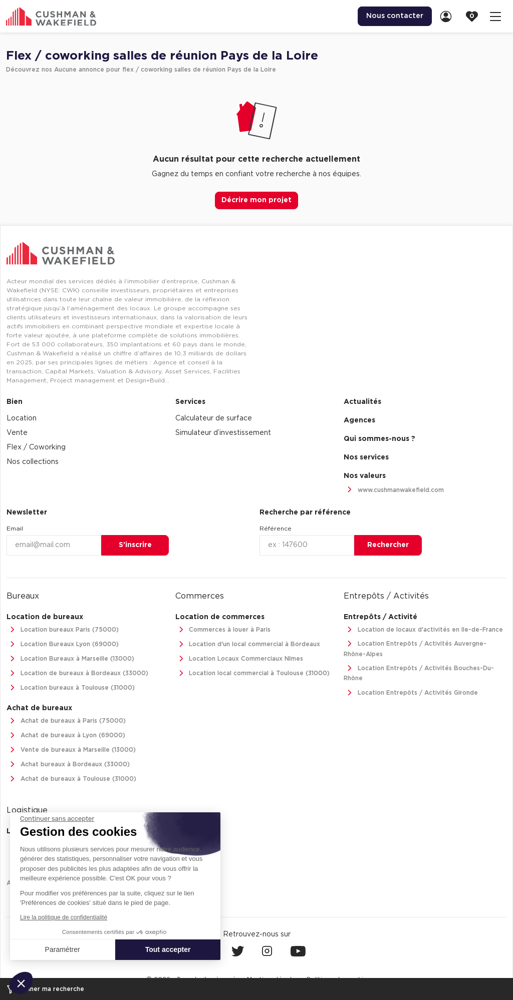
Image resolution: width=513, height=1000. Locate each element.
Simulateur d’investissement (223, 432)
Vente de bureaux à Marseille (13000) (71, 750)
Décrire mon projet (256, 200)
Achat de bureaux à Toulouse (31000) (71, 779)
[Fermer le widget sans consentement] (57, 819)
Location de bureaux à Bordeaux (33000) (77, 673)
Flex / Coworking (36, 447)
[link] (449, 16)
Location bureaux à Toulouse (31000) (71, 688)
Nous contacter (394, 16)
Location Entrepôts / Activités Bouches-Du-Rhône (419, 672)
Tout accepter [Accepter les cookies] (168, 949)
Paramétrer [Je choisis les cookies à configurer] (62, 949)
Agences (359, 420)
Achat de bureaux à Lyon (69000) (66, 735)
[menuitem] (395, 16)
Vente (17, 432)
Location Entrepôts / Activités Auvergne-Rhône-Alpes (415, 648)
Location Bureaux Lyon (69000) (63, 644)
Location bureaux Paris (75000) (63, 630)
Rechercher (388, 545)
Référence (276, 529)
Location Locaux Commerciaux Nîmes (239, 659)
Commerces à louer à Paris (223, 630)
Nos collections (33, 461)
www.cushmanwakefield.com (394, 490)
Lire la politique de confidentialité (63, 917)
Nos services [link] (366, 457)
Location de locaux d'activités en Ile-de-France (423, 630)
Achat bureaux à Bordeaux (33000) (68, 764)
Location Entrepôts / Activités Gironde (411, 693)
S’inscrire (135, 545)
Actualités (362, 401)
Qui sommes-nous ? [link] (379, 438)
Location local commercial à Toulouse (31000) (252, 673)
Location (22, 418)
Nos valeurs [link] (365, 475)
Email (15, 529)
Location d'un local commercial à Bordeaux (248, 644)
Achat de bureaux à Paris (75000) (66, 721)
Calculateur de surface (213, 418)
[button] (21, 983)
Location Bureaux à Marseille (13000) (70, 659)
